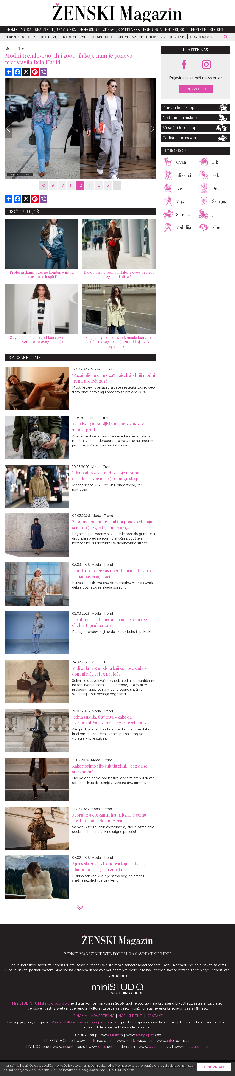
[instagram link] (206, 64)
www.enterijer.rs (69, 1047)
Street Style (76, 36)
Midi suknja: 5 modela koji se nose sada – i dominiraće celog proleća (110, 671)
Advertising (103, 1016)
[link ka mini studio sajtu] (117, 993)
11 (71, 185)
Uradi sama (201, 36)
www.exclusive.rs (174, 1041)
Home (11, 29)
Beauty (42, 29)
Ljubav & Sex (64, 29)
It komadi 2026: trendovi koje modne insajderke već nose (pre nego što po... (107, 475)
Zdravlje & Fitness (121, 29)
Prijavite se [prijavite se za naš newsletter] (195, 89)
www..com (144, 1035)
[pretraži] (226, 37)
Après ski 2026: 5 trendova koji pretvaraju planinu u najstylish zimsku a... (110, 866)
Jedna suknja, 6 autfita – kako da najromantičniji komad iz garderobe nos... (110, 720)
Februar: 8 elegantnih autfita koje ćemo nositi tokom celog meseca (109, 817)
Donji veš (177, 36)
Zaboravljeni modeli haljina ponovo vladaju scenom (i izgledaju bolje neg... (112, 524)
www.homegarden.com (112, 1047)
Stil (26, 36)
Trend (12, 36)
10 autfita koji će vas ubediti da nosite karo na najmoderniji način (111, 573)
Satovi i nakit (129, 36)
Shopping (155, 36)
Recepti (217, 29)
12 (80, 185)
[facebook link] (184, 65)
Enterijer (174, 29)
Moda (26, 29)
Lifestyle (196, 29)
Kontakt (154, 1016)
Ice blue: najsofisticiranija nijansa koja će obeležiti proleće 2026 (109, 622)
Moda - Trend (101, 369)
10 (62, 185)
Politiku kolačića (122, 1070)
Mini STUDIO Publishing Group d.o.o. (41, 1003)
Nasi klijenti (130, 1016)
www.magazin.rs (95, 1041)
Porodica (152, 29)
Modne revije (47, 36)
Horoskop (89, 29)
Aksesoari (102, 36)
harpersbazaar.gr (19, 174)
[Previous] (8, 128)
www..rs (112, 1035)
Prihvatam (214, 1067)
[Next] (152, 128)
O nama (80, 1016)
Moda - (11, 48)
